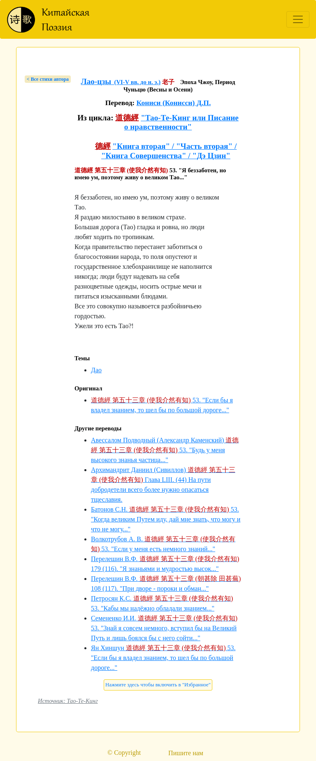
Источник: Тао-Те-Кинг (68, 701)
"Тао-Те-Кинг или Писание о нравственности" (181, 122)
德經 (103, 146)
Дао (96, 369)
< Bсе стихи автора (48, 79)
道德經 (127, 117)
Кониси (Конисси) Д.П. (174, 103)
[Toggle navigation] (297, 19)
